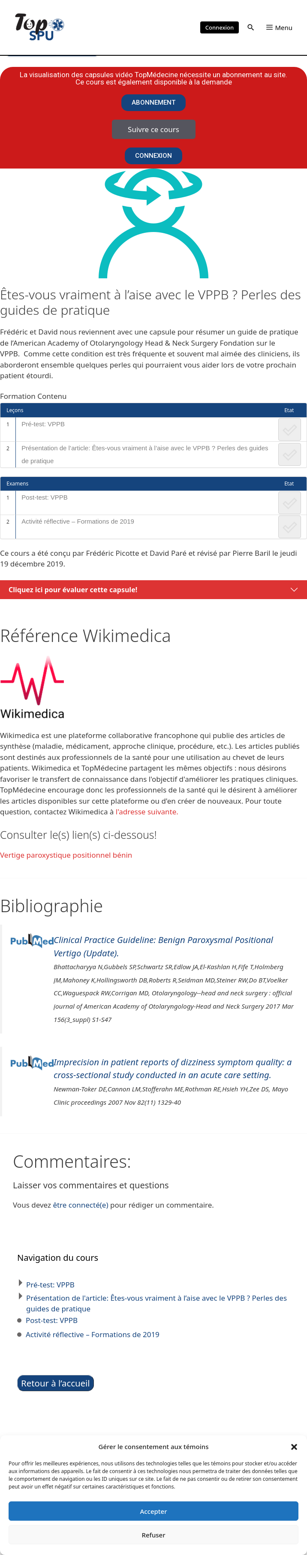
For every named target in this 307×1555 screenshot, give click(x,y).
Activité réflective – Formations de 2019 (77, 521)
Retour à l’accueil (55, 1383)
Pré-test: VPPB (43, 424)
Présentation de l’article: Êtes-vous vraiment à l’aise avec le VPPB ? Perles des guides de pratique (144, 454)
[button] (294, 1446)
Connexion (219, 27)
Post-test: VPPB (44, 497)
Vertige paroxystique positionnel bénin (66, 855)
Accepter (153, 1511)
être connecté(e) (80, 1205)
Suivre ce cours (153, 129)
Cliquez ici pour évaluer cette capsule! (73, 589)
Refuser (153, 1535)
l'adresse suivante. (147, 812)
